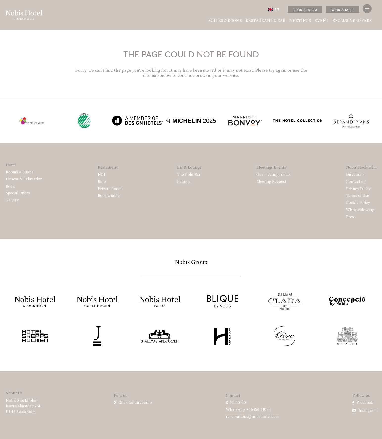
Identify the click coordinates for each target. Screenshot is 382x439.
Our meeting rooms (273, 175)
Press (351, 217)
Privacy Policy (358, 189)
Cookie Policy (358, 203)
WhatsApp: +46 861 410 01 (248, 410)
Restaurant (108, 168)
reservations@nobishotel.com (252, 417)
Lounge (183, 182)
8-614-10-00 (236, 403)
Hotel (11, 165)
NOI (101, 175)
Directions (355, 175)
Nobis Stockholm (361, 168)
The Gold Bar (189, 175)
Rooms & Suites (19, 172)
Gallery (12, 200)
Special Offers (18, 193)
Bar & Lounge (189, 168)
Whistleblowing (360, 210)
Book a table (342, 9)
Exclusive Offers (352, 21)
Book (10, 187)
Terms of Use (357, 196)
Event (322, 21)
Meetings (300, 21)
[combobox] (273, 9)
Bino (102, 182)
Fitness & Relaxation (24, 179)
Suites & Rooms (225, 21)
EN (273, 9)
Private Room (110, 189)
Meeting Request (271, 182)
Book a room (304, 9)
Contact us (355, 182)
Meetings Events (271, 168)
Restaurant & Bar (265, 21)
